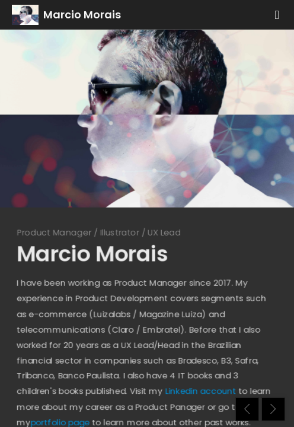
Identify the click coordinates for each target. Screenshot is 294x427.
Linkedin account (203, 400)
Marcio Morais (82, 14)
